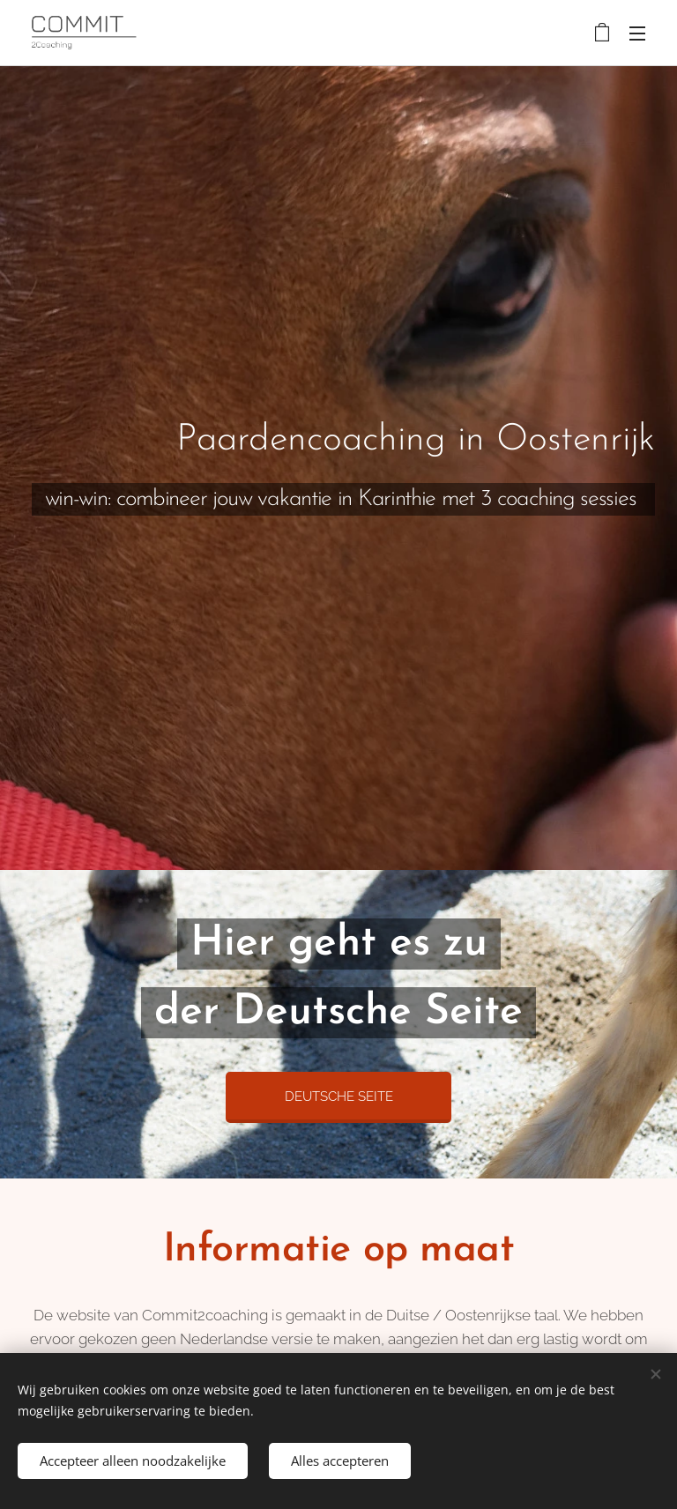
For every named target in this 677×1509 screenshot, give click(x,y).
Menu (637, 33)
